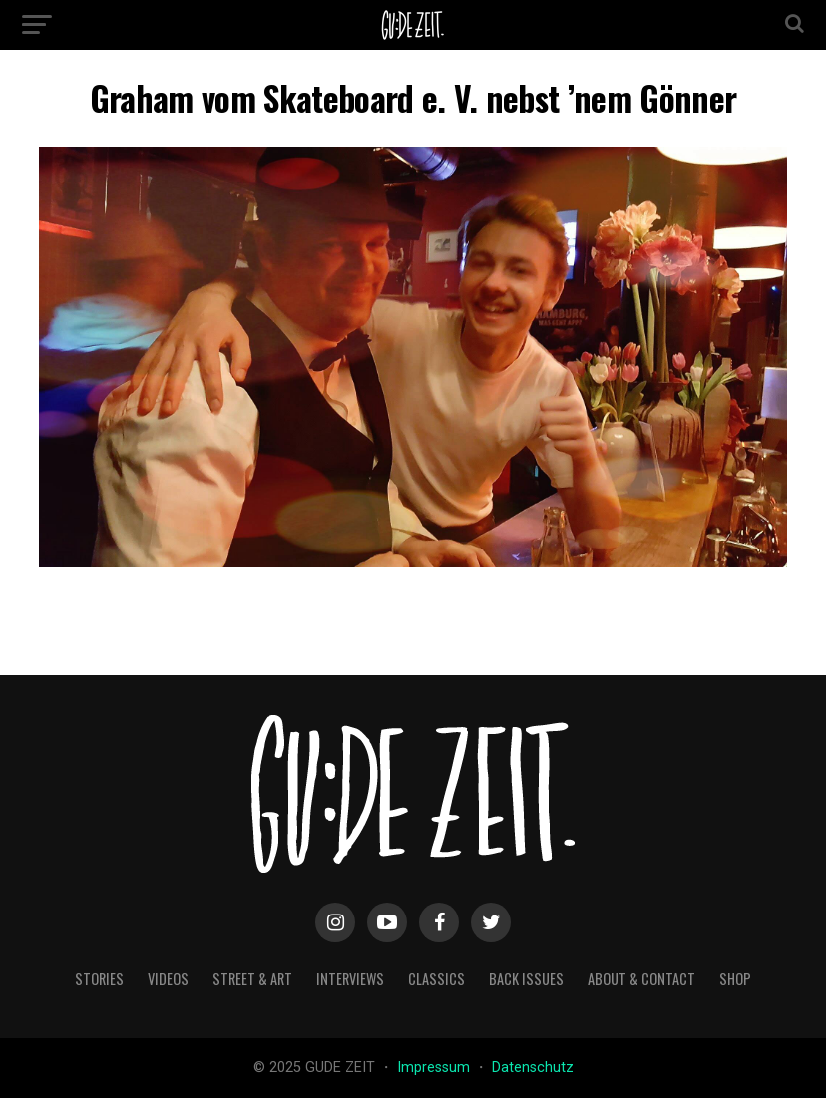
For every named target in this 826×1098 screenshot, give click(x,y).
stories (99, 978)
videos (168, 978)
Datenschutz (533, 1067)
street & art (252, 978)
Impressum (435, 1067)
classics (436, 978)
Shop (735, 978)
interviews (350, 978)
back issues (526, 978)
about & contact (641, 978)
